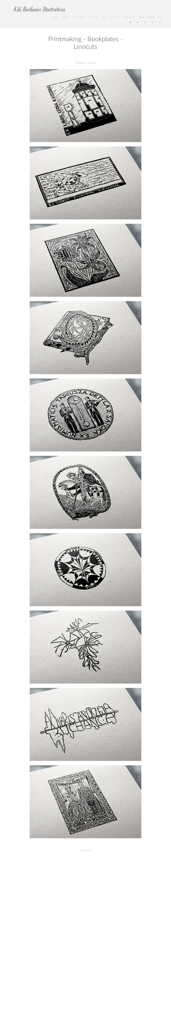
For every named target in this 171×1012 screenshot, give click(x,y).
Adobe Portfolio (89, 865)
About (142, 16)
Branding (93, 17)
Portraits (115, 17)
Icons (104, 17)
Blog (159, 17)
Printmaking (128, 17)
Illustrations (79, 17)
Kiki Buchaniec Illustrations (39, 9)
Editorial (66, 17)
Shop (55, 17)
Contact (151, 16)
